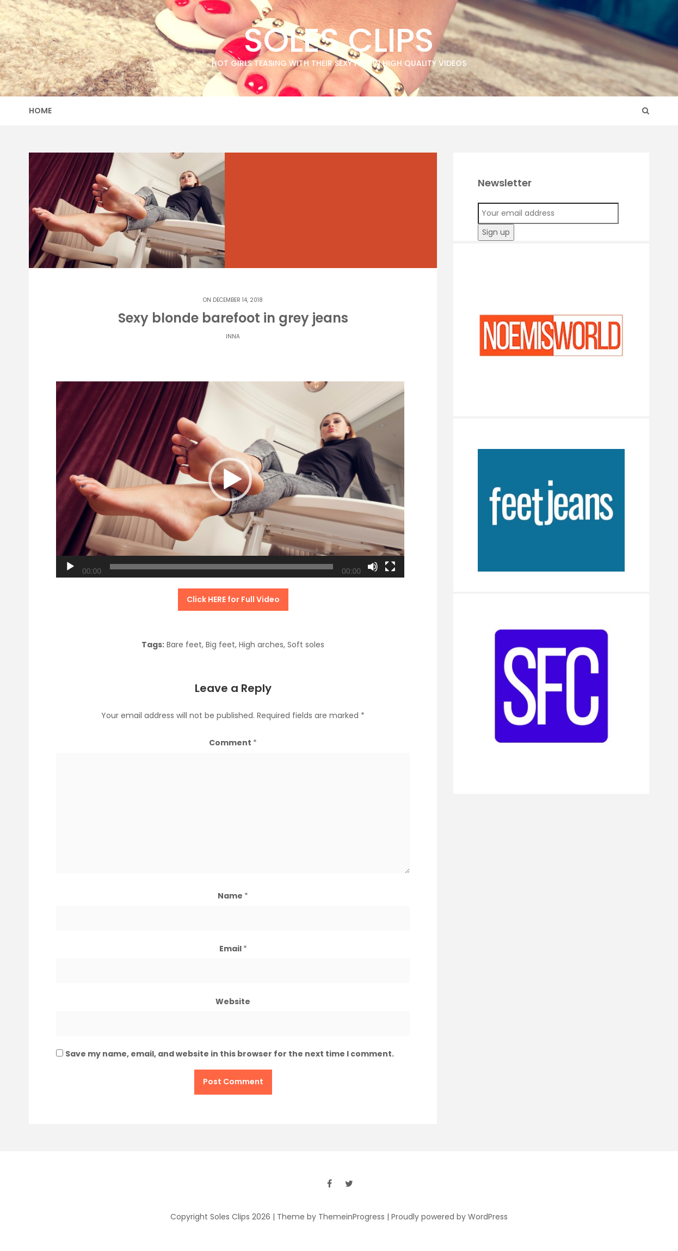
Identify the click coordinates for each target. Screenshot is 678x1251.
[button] (230, 479)
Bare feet (184, 644)
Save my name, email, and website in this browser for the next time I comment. (229, 1053)
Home (40, 110)
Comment (233, 742)
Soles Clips (339, 43)
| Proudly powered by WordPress (447, 1216)
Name (233, 895)
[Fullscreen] (390, 566)
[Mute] (372, 566)
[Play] (70, 566)
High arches (261, 644)
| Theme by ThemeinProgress (329, 1216)
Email (233, 948)
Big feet (220, 644)
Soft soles (305, 644)
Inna (233, 336)
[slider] (221, 566)
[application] (230, 479)
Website (232, 1001)
